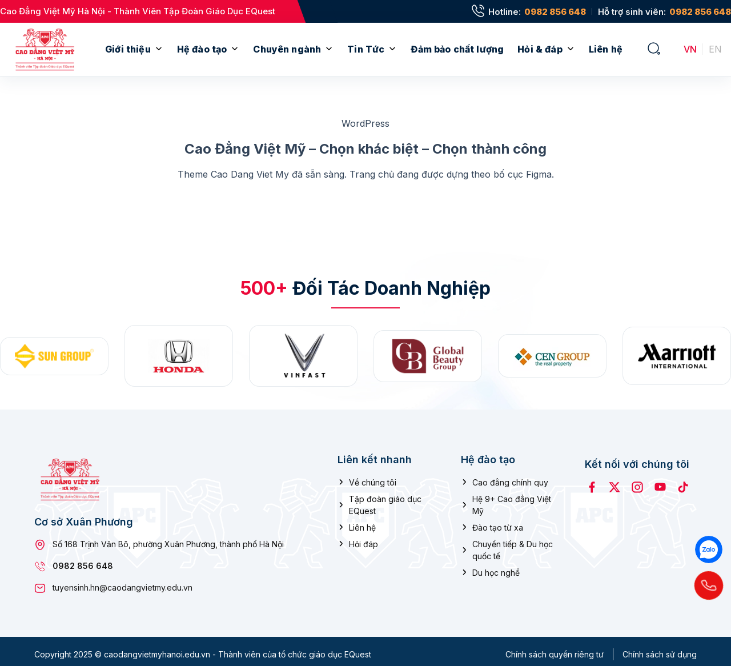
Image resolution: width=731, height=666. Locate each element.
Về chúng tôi (372, 476)
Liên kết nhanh (375, 454)
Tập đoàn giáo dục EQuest (385, 498)
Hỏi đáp (363, 538)
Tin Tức (365, 49)
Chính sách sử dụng (659, 648)
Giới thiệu (128, 49)
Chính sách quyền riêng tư (554, 648)
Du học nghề (496, 566)
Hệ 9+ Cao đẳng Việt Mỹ (511, 498)
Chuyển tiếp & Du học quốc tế (512, 544)
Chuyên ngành (287, 49)
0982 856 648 (555, 11)
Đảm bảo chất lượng (457, 49)
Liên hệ (605, 49)
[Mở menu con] (158, 49)
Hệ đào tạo (202, 49)
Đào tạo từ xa (497, 521)
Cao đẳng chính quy (510, 476)
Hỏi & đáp (539, 49)
